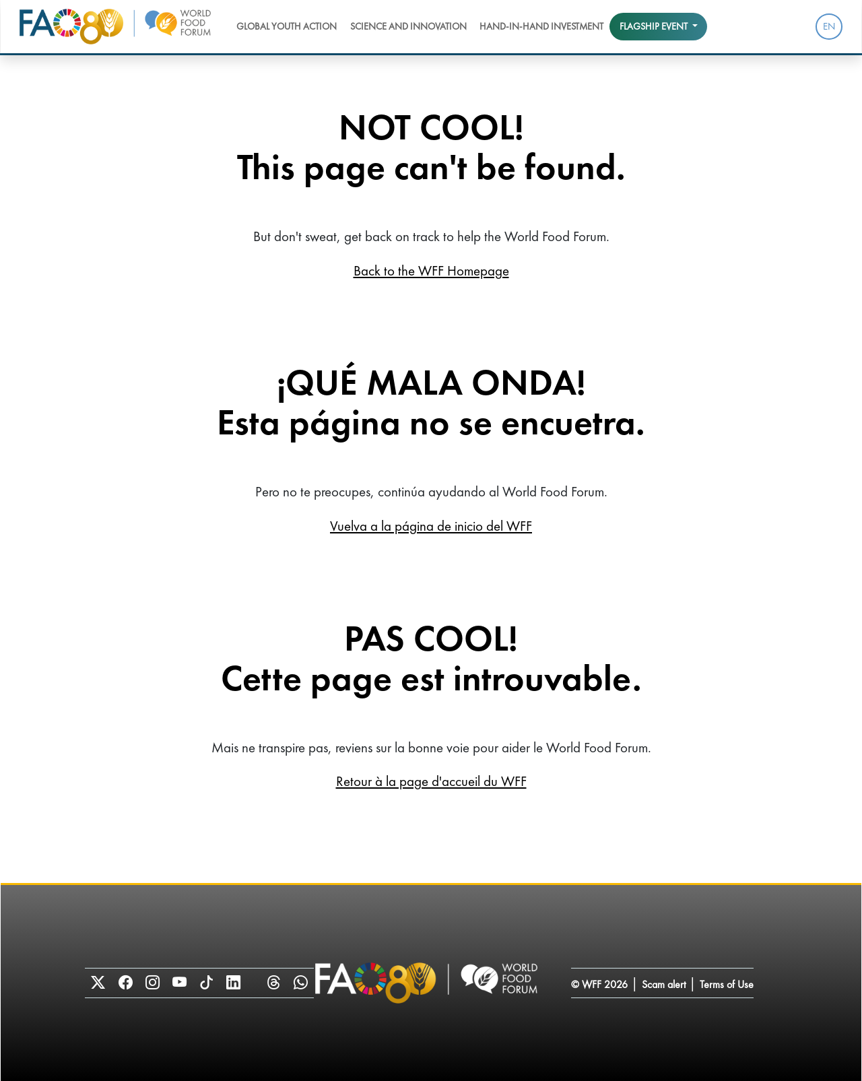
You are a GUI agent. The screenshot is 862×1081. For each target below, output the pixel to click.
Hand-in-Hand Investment (541, 26)
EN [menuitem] (829, 26)
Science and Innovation (408, 26)
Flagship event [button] (655, 26)
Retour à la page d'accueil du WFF (431, 781)
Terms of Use (727, 984)
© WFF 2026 (599, 984)
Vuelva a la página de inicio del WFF (431, 526)
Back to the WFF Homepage (431, 270)
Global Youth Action (286, 26)
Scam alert (664, 984)
